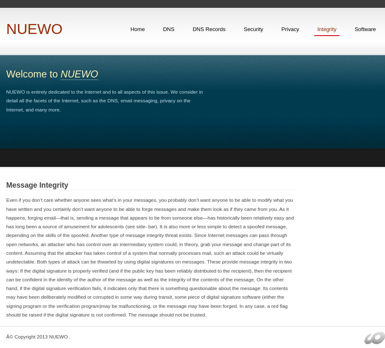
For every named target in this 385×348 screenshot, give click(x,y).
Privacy (290, 29)
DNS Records (208, 29)
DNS (168, 29)
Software (365, 29)
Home (137, 29)
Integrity (326, 29)
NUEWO (34, 29)
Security (253, 29)
